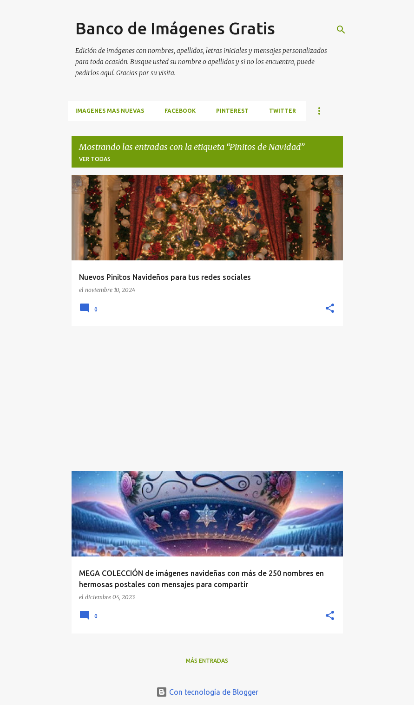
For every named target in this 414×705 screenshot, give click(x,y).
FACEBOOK (180, 111)
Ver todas (95, 159)
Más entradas (207, 661)
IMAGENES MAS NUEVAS (109, 111)
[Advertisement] (207, 399)
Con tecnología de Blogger (207, 692)
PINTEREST (232, 111)
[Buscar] (341, 30)
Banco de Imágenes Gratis (175, 28)
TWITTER (282, 111)
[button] (329, 309)
